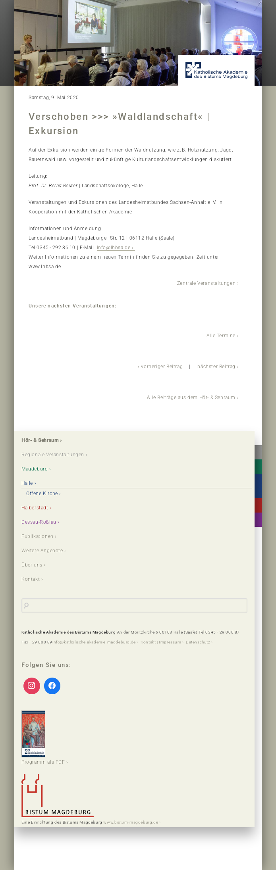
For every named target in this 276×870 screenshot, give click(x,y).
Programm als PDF (43, 738)
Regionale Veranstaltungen (52, 454)
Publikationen (37, 536)
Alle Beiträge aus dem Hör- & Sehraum (191, 397)
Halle (27, 483)
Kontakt (30, 579)
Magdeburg (34, 469)
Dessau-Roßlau (38, 522)
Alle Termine (221, 335)
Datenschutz (198, 642)
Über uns (31, 565)
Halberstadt (34, 508)
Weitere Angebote (42, 550)
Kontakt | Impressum (161, 642)
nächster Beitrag (216, 366)
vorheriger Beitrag (162, 366)
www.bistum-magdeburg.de (130, 822)
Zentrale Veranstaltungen (206, 283)
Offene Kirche (42, 493)
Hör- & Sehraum (39, 440)
